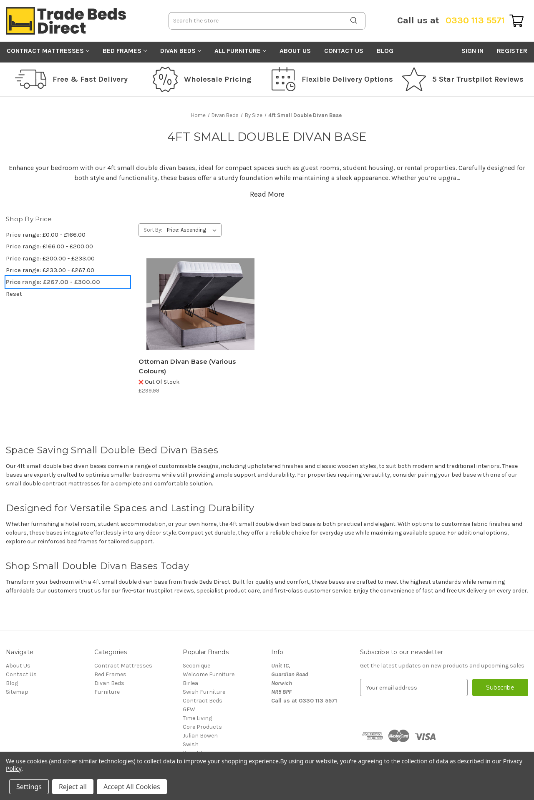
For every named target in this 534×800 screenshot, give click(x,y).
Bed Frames (125, 51)
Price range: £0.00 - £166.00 (46, 234)
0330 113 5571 (451, 20)
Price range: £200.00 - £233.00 (50, 258)
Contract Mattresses (48, 51)
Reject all (73, 786)
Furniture (107, 691)
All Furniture (240, 51)
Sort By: (153, 230)
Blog (385, 51)
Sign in (472, 51)
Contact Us (343, 51)
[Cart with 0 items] (516, 21)
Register (512, 51)
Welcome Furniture (208, 674)
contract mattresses (71, 483)
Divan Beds (180, 51)
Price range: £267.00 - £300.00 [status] (53, 282)
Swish (191, 744)
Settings (29, 786)
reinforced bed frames (68, 541)
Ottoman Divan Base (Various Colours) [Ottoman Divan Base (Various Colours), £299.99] (187, 366)
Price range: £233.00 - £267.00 (50, 270)
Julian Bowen (200, 735)
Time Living (197, 718)
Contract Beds (202, 700)
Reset (14, 294)
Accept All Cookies (131, 786)
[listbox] (193, 230)
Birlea (190, 683)
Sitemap (17, 691)
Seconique (196, 665)
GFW (189, 709)
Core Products (202, 726)
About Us (295, 51)
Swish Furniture (204, 691)
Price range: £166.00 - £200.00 (49, 246)
